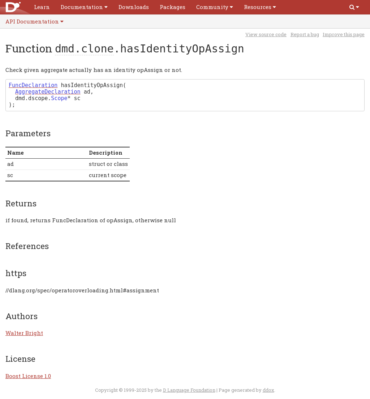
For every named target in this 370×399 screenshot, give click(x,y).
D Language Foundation (189, 390)
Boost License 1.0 (28, 375)
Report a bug (305, 34)
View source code (266, 34)
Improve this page (344, 34)
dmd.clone (84, 48)
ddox (268, 390)
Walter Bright (24, 332)
